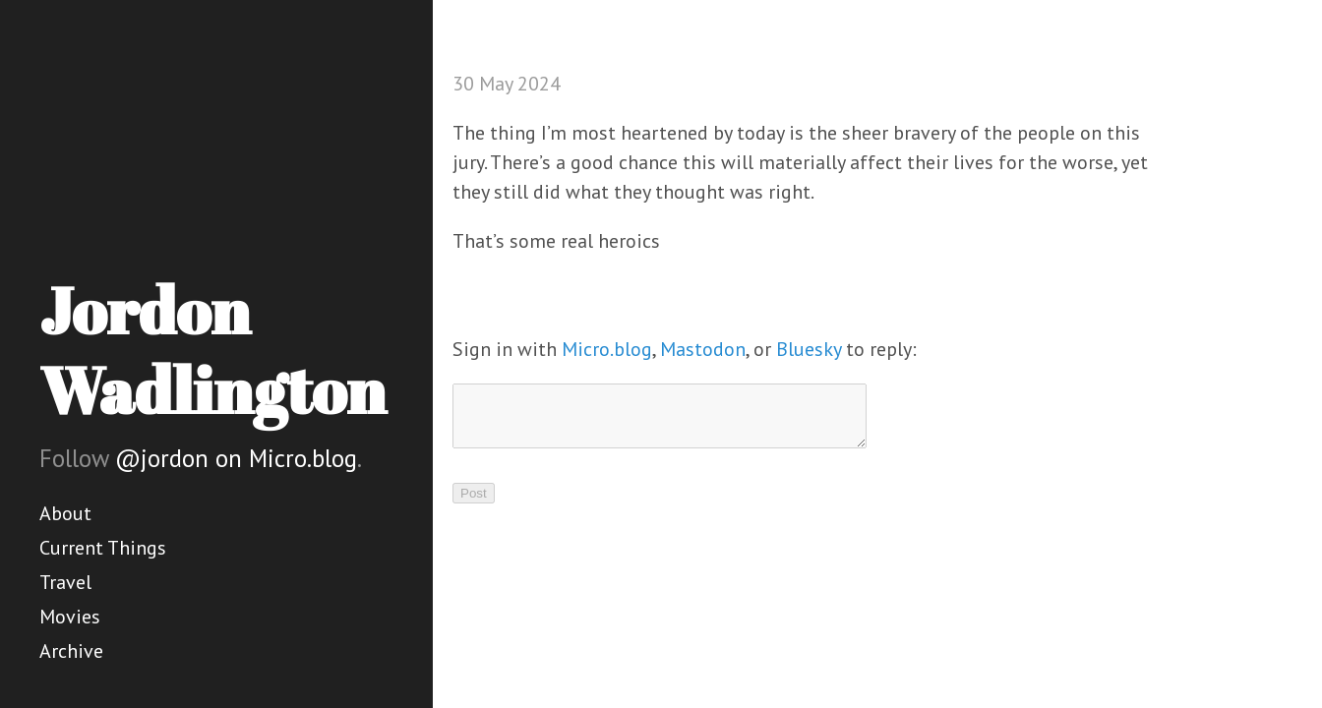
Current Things (102, 547)
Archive (71, 651)
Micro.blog (607, 349)
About (65, 513)
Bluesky (808, 349)
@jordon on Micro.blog (236, 458)
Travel (65, 582)
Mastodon (703, 349)
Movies (69, 616)
